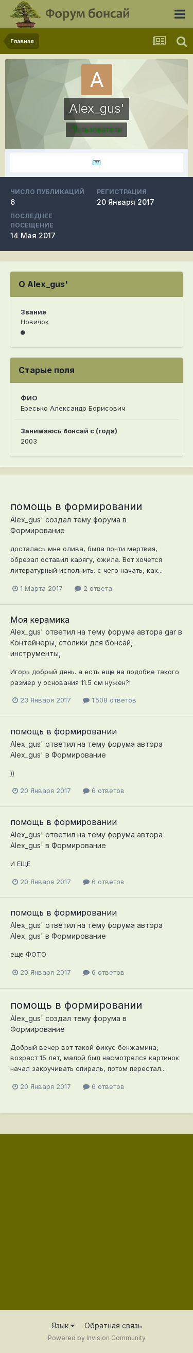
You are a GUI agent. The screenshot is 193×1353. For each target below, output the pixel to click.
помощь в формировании (76, 506)
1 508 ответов (109, 700)
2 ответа (93, 588)
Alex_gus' (26, 519)
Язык (63, 1325)
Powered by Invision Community (97, 1338)
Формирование (37, 530)
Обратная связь (113, 1325)
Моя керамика (39, 619)
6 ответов (104, 790)
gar (170, 631)
